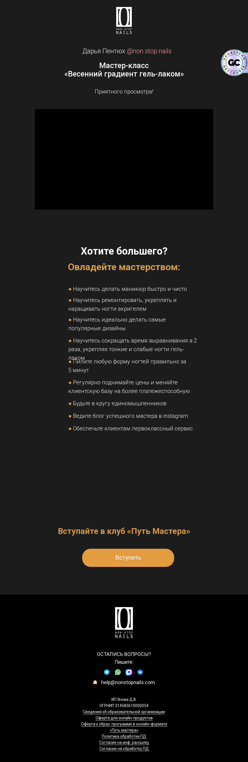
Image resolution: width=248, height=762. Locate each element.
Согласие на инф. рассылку (124, 742)
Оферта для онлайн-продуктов (124, 718)
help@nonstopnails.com (128, 682)
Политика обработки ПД (124, 736)
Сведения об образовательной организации (124, 712)
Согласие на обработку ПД (124, 748)
